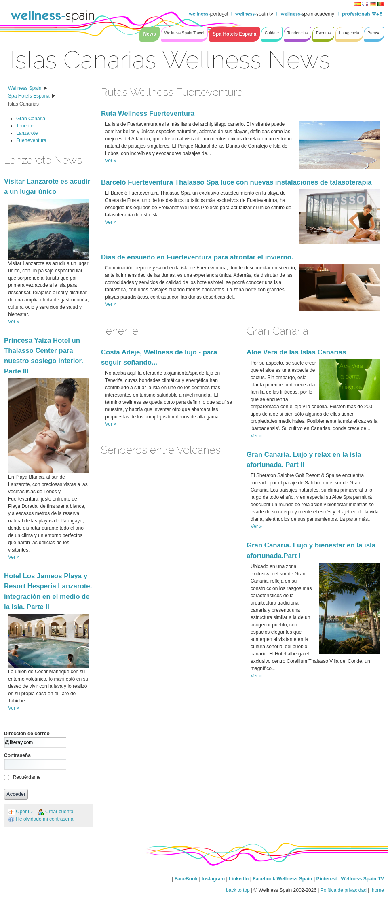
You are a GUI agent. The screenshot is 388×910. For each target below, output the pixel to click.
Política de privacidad (344, 890)
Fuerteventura (31, 140)
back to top (238, 890)
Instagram (213, 879)
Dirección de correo (27, 733)
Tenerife (25, 126)
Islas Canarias (23, 104)
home (377, 890)
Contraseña (17, 755)
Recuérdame (27, 777)
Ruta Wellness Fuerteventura (147, 113)
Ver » (13, 322)
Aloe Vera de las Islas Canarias (296, 352)
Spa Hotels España (29, 96)
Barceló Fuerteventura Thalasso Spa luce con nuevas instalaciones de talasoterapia (236, 182)
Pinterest (327, 879)
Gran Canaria (30, 118)
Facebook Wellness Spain (282, 879)
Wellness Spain (25, 88)
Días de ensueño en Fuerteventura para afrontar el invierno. (197, 257)
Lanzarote (27, 133)
